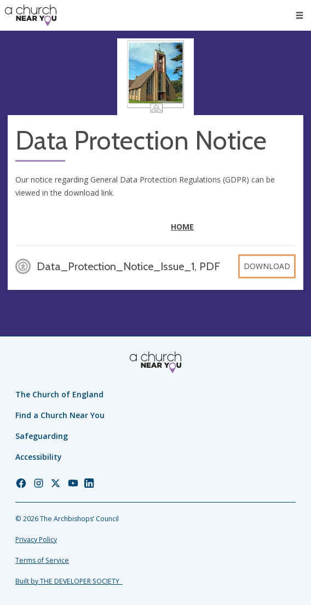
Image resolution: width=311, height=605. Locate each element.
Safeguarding (41, 436)
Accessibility (38, 457)
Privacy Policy (36, 539)
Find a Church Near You (60, 415)
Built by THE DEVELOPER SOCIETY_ (68, 581)
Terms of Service (42, 560)
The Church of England (59, 394)
